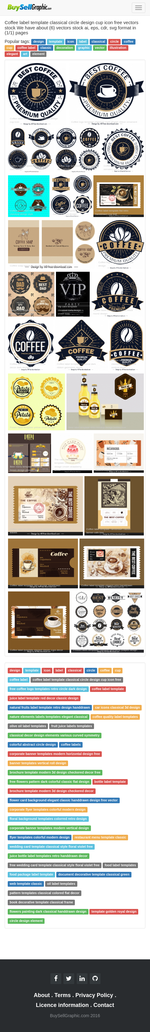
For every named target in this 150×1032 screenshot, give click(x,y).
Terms (62, 995)
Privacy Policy (94, 995)
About (42, 995)
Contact (103, 1005)
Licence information (62, 1005)
